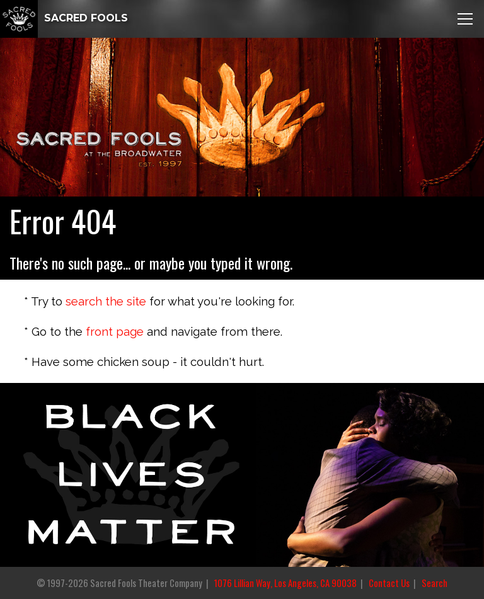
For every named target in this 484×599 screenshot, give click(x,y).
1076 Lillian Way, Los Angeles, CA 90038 (285, 583)
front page (115, 331)
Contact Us (389, 583)
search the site (106, 301)
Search (434, 583)
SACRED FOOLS (64, 18)
